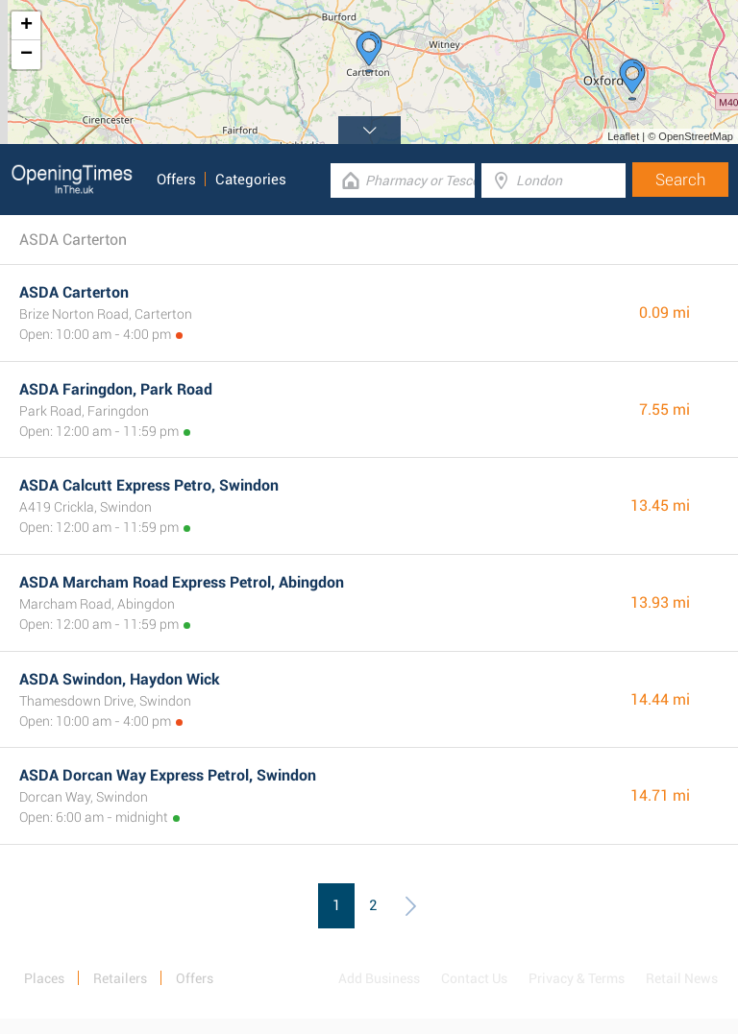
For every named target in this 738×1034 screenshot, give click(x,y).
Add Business (379, 978)
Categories (250, 179)
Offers (176, 179)
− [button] (26, 54)
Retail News (682, 978)
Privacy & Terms (577, 978)
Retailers (120, 978)
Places (44, 978)
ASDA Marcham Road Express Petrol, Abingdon (181, 582)
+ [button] (26, 26)
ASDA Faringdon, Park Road (115, 389)
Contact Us (474, 978)
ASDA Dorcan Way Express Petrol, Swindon (167, 775)
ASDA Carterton (74, 292)
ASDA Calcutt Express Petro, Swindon (149, 485)
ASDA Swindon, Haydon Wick (119, 679)
